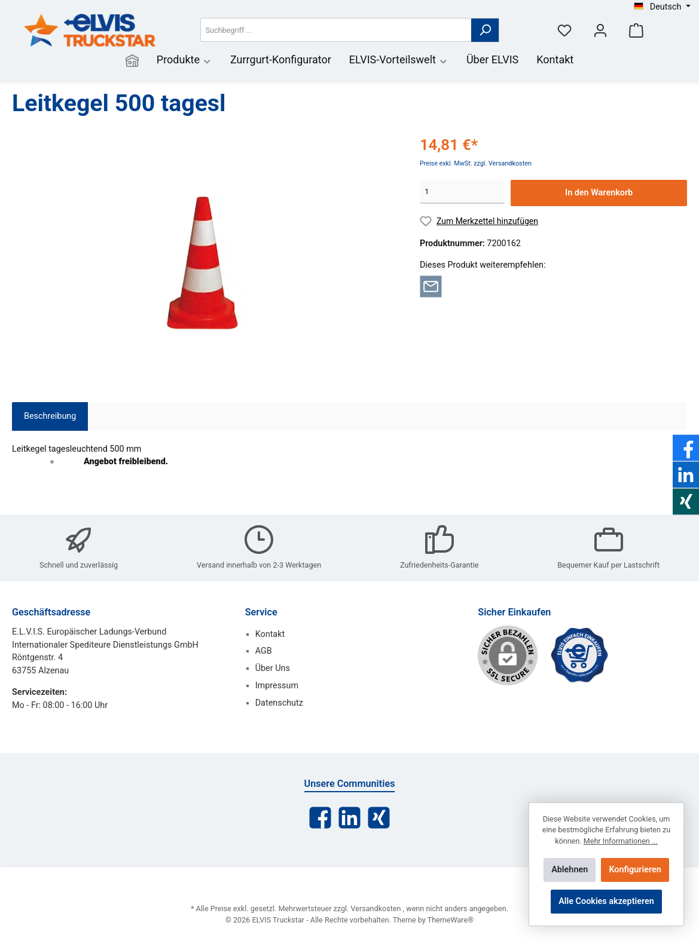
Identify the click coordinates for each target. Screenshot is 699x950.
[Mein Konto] (600, 30)
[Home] (132, 60)
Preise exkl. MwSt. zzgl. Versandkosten (476, 163)
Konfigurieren (635, 870)
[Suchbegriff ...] (336, 30)
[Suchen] (485, 30)
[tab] (50, 416)
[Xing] (378, 817)
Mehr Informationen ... (621, 840)
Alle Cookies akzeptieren (606, 901)
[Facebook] (320, 817)
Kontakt (270, 634)
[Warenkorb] (636, 30)
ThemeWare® (451, 919)
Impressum (276, 686)
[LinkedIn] (349, 817)
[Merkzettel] (564, 30)
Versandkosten (376, 908)
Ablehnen (569, 870)
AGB (263, 651)
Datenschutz (279, 703)
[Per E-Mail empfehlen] (430, 286)
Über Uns (272, 668)
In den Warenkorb (599, 193)
